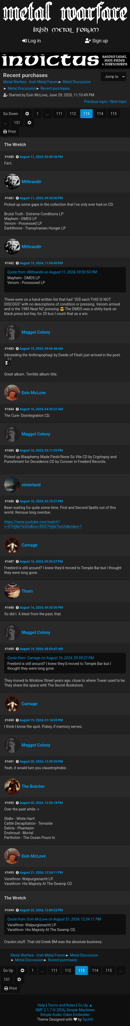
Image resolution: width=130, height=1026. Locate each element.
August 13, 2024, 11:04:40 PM (41, 263)
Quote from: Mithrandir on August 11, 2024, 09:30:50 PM (52, 272)
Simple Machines (81, 1010)
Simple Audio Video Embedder (65, 1015)
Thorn (27, 591)
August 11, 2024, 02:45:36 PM (41, 157)
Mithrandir (31, 181)
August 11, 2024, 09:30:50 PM (41, 198)
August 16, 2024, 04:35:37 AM (41, 409)
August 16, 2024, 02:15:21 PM (41, 501)
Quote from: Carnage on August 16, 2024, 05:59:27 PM (50, 658)
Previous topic (95, 101)
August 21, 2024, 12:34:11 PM (41, 872)
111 (59, 114)
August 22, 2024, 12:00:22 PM (41, 910)
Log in (31, 40)
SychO (88, 1019)
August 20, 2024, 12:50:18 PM (41, 803)
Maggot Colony (36, 332)
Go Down (10, 114)
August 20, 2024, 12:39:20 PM (41, 761)
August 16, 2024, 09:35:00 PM (41, 607)
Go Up (8, 970)
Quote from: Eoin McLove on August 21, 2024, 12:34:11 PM (54, 919)
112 (73, 114)
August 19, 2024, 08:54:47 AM (41, 649)
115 (114, 114)
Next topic (118, 101)
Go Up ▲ (85, 1005)
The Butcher (33, 786)
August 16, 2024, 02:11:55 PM (41, 450)
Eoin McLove (34, 392)
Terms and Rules (61, 1005)
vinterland (31, 484)
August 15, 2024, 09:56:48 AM (41, 349)
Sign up (96, 40)
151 (17, 123)
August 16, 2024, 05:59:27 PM (41, 561)
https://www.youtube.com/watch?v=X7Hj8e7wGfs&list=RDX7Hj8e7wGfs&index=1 (43, 524)
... (47, 114)
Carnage (29, 545)
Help (41, 1005)
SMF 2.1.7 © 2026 (50, 1010)
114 (100, 114)
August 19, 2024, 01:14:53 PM (41, 720)
